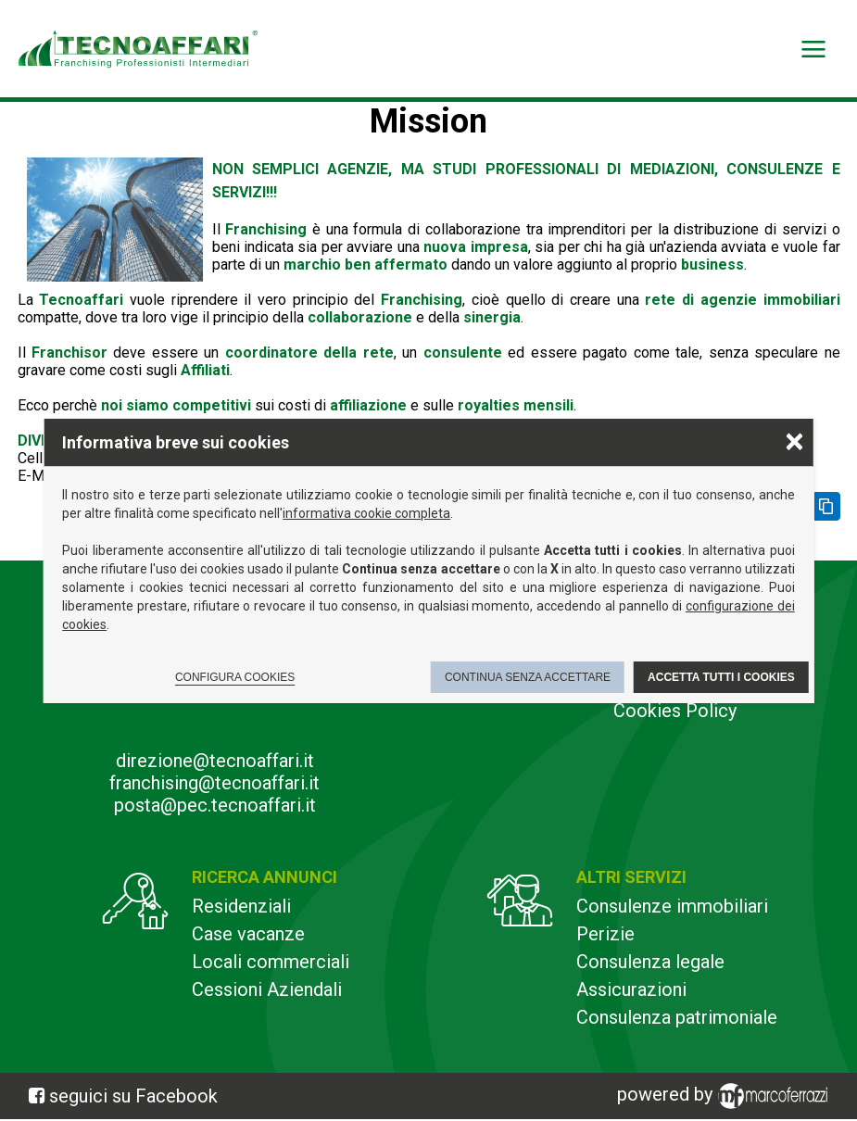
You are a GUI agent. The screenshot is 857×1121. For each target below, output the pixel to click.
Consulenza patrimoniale (676, 1017)
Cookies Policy (675, 710)
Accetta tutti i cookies (721, 677)
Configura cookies (235, 677)
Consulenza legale (650, 962)
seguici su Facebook (133, 1096)
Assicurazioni (631, 989)
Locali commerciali (270, 962)
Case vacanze (248, 934)
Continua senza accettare (528, 677)
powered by (725, 1096)
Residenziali (241, 906)
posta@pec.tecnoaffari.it (215, 805)
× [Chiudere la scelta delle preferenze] (794, 440)
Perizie (605, 934)
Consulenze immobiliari (672, 906)
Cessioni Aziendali (267, 989)
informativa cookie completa (366, 513)
